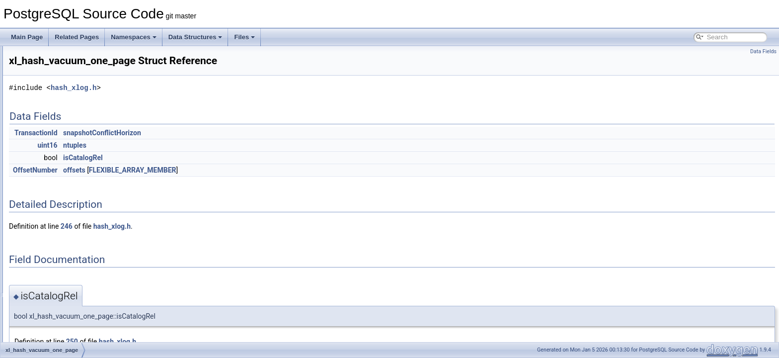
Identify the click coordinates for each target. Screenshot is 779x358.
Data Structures (195, 37)
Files (244, 37)
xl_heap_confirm (55, 209)
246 (191, 226)
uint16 (171, 145)
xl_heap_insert (52, 253)
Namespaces (133, 37)
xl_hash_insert (52, 133)
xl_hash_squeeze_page (64, 177)
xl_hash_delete (53, 100)
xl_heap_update (54, 341)
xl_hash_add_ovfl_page (64, 89)
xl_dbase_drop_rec (58, 67)
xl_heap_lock (50, 264)
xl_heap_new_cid (56, 297)
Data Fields (763, 51)
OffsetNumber (159, 170)
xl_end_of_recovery (59, 78)
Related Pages (77, 37)
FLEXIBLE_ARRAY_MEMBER (257, 170)
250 (196, 342)
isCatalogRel (207, 158)
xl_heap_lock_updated (62, 275)
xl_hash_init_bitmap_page (67, 111)
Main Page (27, 37)
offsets (198, 170)
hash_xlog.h (198, 87)
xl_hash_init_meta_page (65, 122)
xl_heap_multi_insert (60, 286)
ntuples (199, 145)
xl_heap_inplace (54, 242)
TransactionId (160, 133)
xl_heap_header (54, 231)
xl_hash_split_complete (64, 166)
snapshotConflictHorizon (226, 133)
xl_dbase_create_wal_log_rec (72, 56)
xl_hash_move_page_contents (73, 144)
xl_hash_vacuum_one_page (70, 198)
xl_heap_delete (53, 220)
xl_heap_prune (52, 308)
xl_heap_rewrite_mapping (67, 319)
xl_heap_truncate (55, 330)
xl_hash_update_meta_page (70, 187)
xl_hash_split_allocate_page (70, 155)
